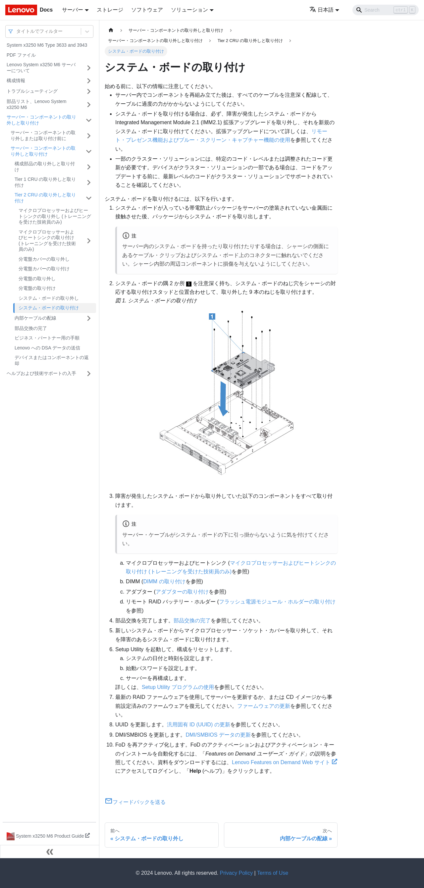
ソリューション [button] (189, 10)
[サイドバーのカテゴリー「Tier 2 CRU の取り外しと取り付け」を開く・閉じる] (88, 198)
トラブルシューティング (32, 91)
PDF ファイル (21, 55)
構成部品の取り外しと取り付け (45, 166)
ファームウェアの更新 (263, 706)
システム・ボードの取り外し (49, 298)
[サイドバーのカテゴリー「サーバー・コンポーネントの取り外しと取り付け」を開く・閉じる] (88, 120)
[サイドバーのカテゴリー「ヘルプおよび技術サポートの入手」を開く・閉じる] (88, 373)
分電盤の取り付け (37, 288)
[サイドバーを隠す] (49, 851)
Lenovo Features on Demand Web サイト (284, 762)
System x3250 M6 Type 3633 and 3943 (47, 45)
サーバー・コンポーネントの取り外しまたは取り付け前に (43, 135)
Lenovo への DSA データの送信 (47, 347)
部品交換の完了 (31, 328)
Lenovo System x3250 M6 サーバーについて (41, 67)
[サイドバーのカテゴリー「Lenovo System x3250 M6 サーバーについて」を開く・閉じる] (88, 68)
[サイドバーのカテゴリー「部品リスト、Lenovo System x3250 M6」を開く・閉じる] (88, 104)
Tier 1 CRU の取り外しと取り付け (45, 182)
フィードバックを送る (135, 802)
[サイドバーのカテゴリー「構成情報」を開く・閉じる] (88, 81)
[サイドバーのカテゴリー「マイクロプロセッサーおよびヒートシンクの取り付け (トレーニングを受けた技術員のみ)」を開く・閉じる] (88, 240)
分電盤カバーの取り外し (44, 259)
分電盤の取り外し (37, 278)
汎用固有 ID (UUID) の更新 (198, 724)
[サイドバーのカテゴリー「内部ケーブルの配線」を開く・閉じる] (88, 318)
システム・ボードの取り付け (49, 307)
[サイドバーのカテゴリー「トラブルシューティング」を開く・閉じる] (88, 91)
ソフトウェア (147, 10)
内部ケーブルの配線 (35, 318)
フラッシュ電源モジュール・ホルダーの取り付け (277, 601)
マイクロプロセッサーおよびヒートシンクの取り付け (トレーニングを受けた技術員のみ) (47, 240)
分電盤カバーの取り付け (44, 268)
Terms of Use (272, 873)
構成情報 (16, 80)
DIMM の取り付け (164, 581)
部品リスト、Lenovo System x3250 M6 (37, 104)
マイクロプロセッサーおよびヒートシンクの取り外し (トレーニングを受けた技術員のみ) (55, 216)
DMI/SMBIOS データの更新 (218, 735)
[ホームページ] (111, 30)
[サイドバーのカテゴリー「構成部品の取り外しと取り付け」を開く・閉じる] (88, 167)
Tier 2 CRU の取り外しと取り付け (45, 197)
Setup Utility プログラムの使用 (178, 687)
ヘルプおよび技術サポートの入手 (41, 373)
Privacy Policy (236, 873)
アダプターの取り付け (182, 592)
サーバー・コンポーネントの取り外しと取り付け (41, 120)
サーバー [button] (72, 10)
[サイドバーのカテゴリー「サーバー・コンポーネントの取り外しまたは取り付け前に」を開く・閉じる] (88, 135)
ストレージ (110, 10)
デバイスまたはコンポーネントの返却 (52, 360)
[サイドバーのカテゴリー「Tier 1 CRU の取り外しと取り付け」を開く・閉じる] (88, 182)
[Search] (385, 10)
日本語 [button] (321, 10)
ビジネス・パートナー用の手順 (47, 337)
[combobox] (17, 31)
